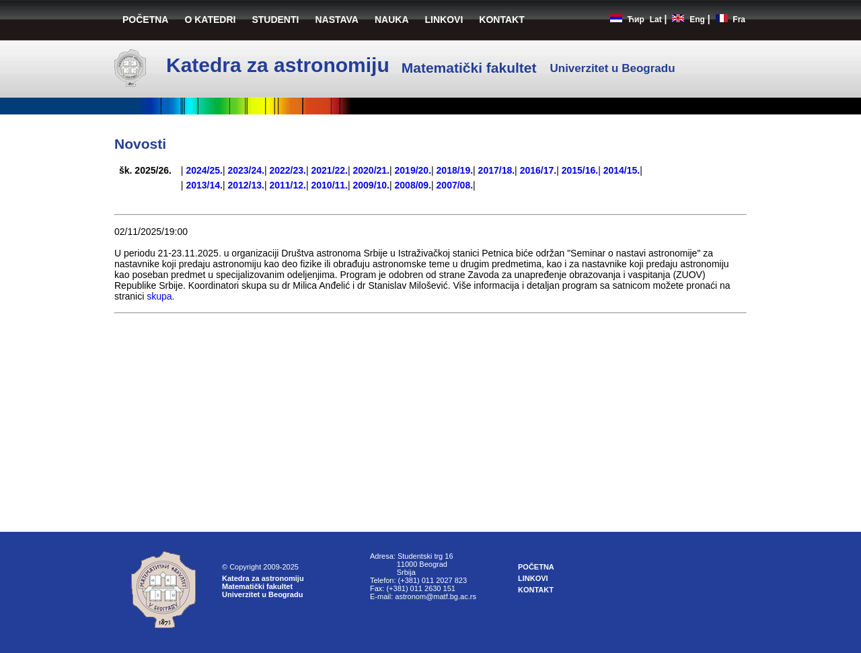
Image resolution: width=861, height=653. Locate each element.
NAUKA (392, 19)
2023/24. (245, 170)
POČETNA (145, 19)
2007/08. (455, 185)
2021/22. (329, 170)
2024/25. (204, 170)
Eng (697, 19)
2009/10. (371, 185)
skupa (159, 296)
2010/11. (329, 185)
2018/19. (455, 170)
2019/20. (413, 170)
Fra (739, 19)
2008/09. (413, 185)
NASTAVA (337, 19)
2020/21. (371, 170)
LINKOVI (444, 19)
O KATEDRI (209, 19)
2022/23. (287, 170)
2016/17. (538, 170)
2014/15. (621, 170)
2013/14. (204, 185)
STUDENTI (275, 19)
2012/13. (245, 185)
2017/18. (496, 170)
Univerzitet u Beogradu (262, 594)
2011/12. (287, 185)
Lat (656, 19)
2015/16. (580, 170)
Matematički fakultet (257, 586)
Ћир (636, 19)
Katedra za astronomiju (263, 578)
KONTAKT (501, 19)
